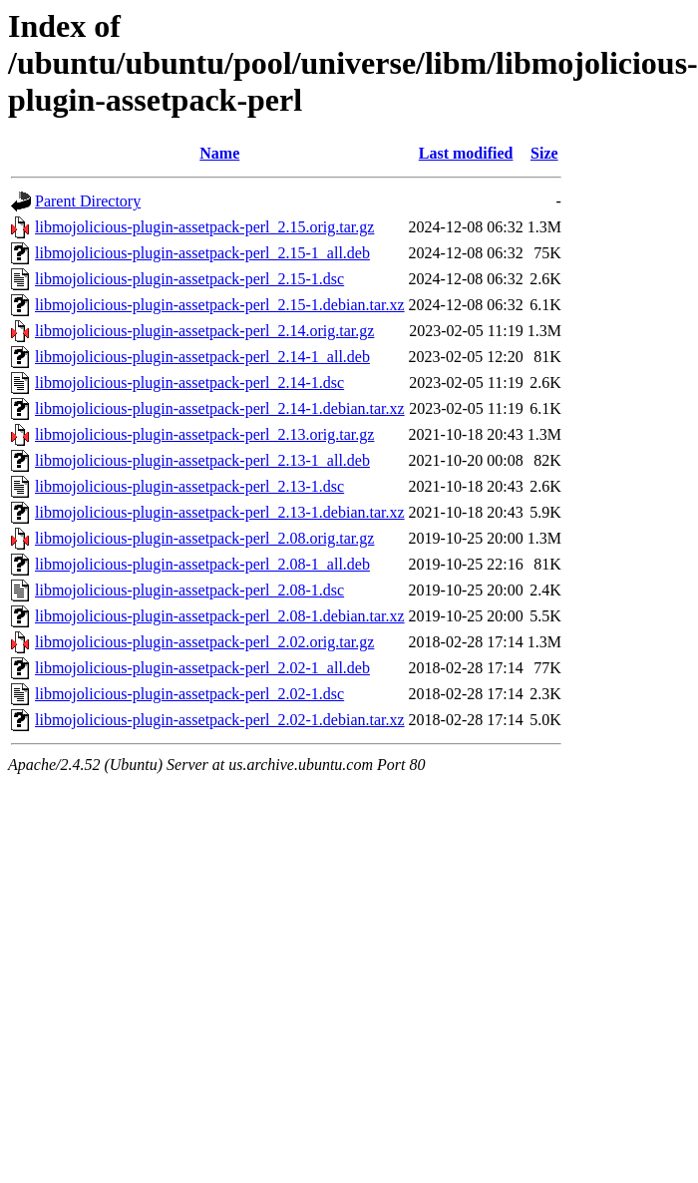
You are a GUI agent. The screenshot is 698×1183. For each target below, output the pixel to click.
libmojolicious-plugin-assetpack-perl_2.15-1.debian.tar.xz (220, 304)
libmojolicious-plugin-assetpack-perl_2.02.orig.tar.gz (204, 641)
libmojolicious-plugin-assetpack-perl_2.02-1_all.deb (202, 667)
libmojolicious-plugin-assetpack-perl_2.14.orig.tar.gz (204, 330)
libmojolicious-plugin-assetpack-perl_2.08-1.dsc (189, 590)
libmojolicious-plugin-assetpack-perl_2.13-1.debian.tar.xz (220, 512)
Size (544, 153)
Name (219, 153)
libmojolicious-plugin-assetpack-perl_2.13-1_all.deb (202, 460)
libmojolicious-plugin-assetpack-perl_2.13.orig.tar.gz (204, 434)
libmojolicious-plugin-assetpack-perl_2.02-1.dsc (189, 693)
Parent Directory (88, 201)
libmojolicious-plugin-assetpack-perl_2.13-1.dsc (189, 486)
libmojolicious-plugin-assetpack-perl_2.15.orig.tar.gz (204, 226)
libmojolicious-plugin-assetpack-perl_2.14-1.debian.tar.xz (220, 408)
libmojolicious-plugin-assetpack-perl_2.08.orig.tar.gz (204, 538)
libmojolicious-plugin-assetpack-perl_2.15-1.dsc (189, 278)
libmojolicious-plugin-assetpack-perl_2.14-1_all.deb (202, 356)
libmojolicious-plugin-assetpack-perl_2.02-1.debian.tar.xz (220, 719)
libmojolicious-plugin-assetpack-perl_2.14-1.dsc (189, 382)
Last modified (466, 153)
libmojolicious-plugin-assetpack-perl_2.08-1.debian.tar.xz (220, 615)
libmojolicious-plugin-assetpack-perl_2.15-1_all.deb (202, 252)
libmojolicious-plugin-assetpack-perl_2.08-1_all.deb (202, 564)
